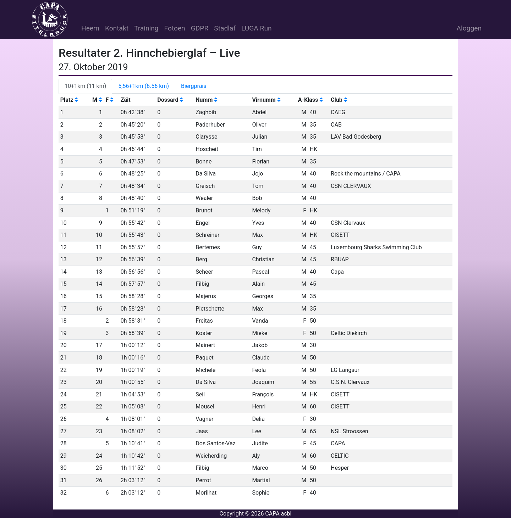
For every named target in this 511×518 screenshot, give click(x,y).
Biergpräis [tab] (194, 86)
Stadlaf (225, 28)
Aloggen (469, 28)
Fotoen (174, 28)
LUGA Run (256, 28)
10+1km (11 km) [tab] (85, 86)
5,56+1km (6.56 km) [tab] (143, 86)
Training (146, 28)
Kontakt (116, 28)
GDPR (200, 28)
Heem (90, 28)
